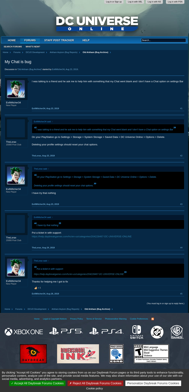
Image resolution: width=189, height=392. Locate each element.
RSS (152, 319)
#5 (181, 294)
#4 (181, 247)
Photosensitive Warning (115, 319)
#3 (181, 204)
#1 (181, 108)
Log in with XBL (135, 2)
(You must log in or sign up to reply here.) (165, 303)
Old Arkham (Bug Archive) (30, 69)
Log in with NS (154, 2)
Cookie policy (94, 388)
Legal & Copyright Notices (55, 319)
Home (12, 40)
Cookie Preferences (139, 319)
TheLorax (11, 141)
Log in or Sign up (114, 2)
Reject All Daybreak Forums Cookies (95, 383)
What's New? (33, 47)
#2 (181, 156)
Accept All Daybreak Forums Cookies (37, 383)
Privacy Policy (76, 319)
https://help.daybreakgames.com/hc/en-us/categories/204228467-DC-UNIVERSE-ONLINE (82, 236)
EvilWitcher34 (58, 69)
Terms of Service (94, 319)
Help (86, 40)
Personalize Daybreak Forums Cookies (153, 383)
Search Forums (13, 47)
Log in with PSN (175, 2)
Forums (30, 40)
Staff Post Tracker (59, 40)
